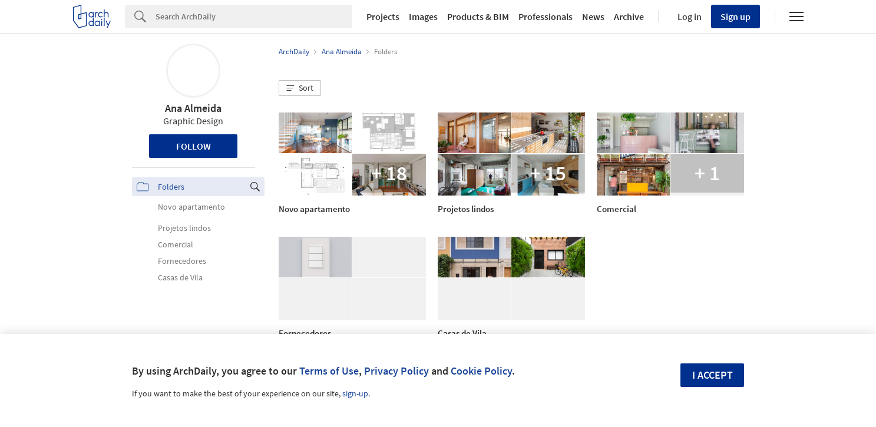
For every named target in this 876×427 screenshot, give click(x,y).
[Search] (254, 16)
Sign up (735, 16)
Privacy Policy (396, 371)
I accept (712, 375)
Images (423, 16)
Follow (193, 146)
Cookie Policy (481, 371)
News (593, 16)
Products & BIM (478, 16)
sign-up (355, 393)
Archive (629, 16)
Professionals (545, 16)
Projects (382, 16)
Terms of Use (329, 371)
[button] (300, 88)
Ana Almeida (193, 108)
